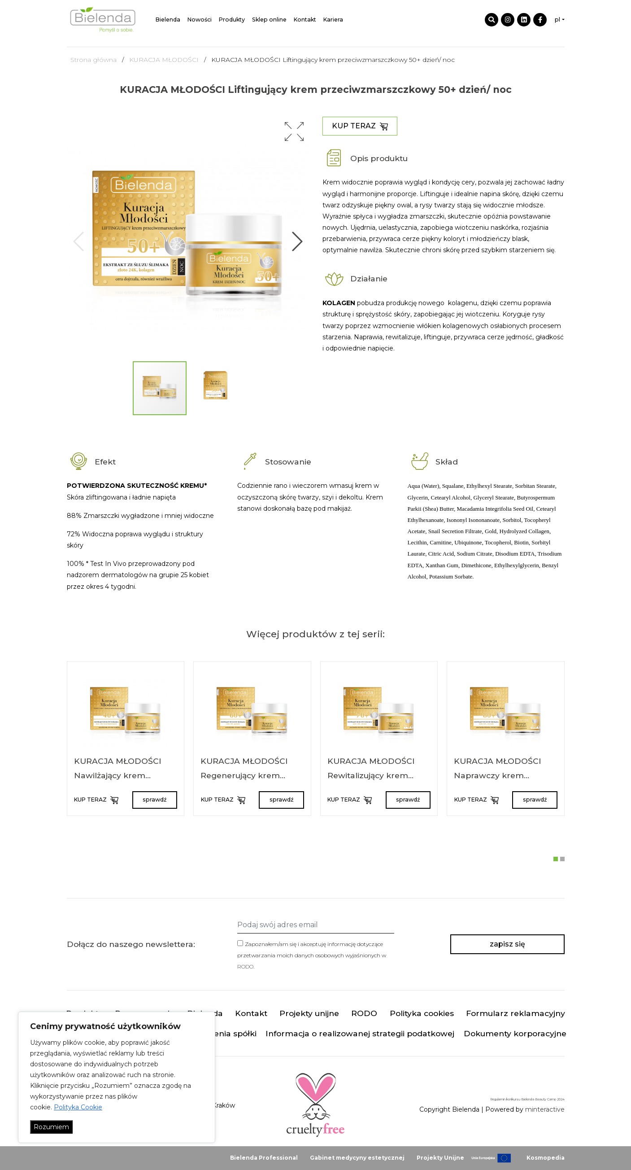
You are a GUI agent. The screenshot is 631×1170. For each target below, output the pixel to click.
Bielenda (168, 19)
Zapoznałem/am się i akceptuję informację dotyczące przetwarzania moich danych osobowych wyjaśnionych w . (311, 955)
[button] (294, 131)
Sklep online (269, 19)
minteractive (545, 1109)
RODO (245, 966)
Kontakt (305, 19)
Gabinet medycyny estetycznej (357, 1157)
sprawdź (154, 799)
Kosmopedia (546, 1157)
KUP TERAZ (360, 126)
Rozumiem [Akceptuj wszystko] (51, 1127)
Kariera (333, 19)
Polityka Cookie (78, 1107)
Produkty (232, 19)
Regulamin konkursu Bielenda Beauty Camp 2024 (527, 1099)
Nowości (199, 19)
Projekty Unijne (440, 1157)
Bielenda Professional (264, 1157)
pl (557, 19)
